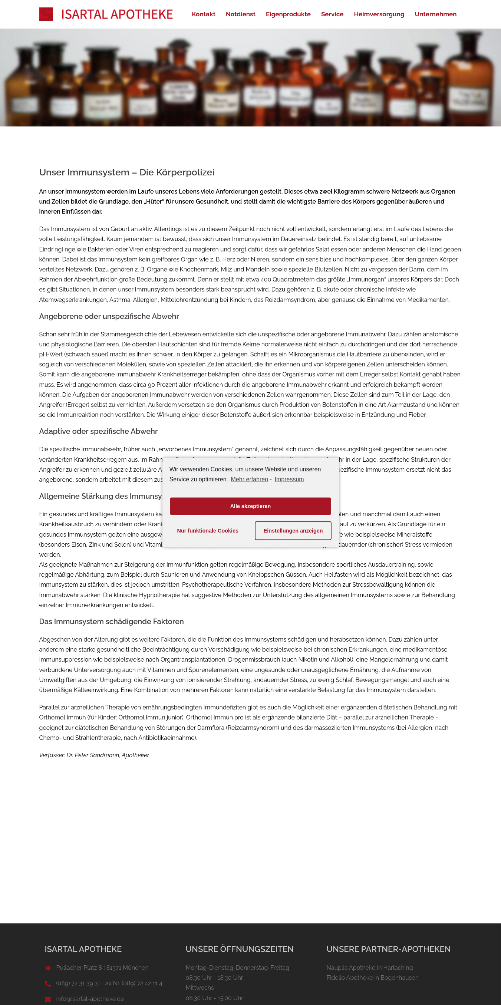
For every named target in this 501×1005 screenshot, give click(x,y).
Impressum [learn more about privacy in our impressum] (289, 479)
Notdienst (241, 14)
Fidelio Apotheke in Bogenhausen (373, 977)
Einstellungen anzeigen (293, 531)
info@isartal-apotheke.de (90, 998)
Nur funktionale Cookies (208, 531)
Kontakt (203, 14)
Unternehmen (436, 14)
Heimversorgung (379, 14)
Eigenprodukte (288, 14)
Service (332, 14)
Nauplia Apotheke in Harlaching (370, 967)
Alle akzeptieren (250, 506)
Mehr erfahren (249, 479)
